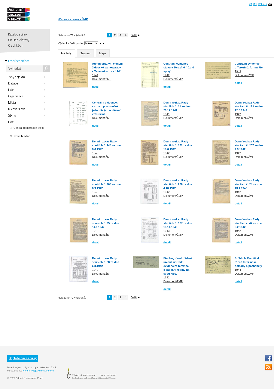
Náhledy (66, 53)
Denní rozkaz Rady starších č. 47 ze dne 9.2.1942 (248, 223)
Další (135, 35)
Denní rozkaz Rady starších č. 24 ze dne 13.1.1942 (248, 184)
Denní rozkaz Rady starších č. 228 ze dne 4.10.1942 (177, 184)
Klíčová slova (26, 109)
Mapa (102, 53)
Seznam (85, 53)
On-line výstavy (18, 39)
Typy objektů (26, 77)
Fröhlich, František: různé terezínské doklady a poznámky (248, 262)
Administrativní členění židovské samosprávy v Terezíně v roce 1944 (107, 67)
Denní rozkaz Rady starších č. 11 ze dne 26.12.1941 (176, 106)
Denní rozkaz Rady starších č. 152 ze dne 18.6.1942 (177, 145)
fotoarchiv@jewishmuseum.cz (38, 370)
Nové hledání (20, 136)
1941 (166, 114)
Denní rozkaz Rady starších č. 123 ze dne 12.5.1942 (249, 106)
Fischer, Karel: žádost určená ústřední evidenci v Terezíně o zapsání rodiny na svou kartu (177, 266)
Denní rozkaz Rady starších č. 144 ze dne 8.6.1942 (106, 145)
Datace (26, 83)
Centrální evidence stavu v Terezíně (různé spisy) (178, 67)
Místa (26, 103)
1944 (95, 75)
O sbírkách (15, 45)
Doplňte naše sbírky (23, 358)
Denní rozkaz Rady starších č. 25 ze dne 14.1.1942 (105, 223)
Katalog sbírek (17, 34)
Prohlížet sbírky (18, 61)
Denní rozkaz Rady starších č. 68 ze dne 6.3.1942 (105, 262)
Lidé (26, 90)
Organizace (26, 96)
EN (254, 4)
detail (95, 86)
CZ (250, 4)
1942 (166, 75)
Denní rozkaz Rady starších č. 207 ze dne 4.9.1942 (249, 145)
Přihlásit (262, 4)
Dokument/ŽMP (101, 79)
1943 (238, 71)
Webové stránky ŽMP (73, 19)
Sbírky (26, 115)
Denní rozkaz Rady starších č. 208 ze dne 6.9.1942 (106, 184)
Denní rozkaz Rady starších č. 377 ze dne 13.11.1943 (177, 223)
